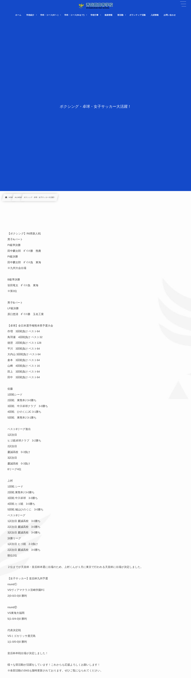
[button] (183, 4)
